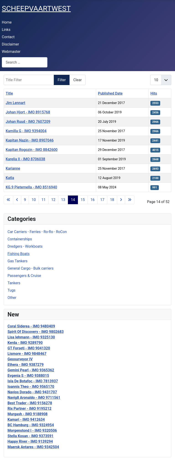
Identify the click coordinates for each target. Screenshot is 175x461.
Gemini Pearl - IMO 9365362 (31, 370)
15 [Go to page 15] (83, 200)
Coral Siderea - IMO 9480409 (31, 326)
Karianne (13, 168)
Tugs (11, 290)
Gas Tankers (18, 261)
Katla (10, 178)
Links (6, 29)
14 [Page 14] (73, 200)
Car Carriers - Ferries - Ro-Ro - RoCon (37, 232)
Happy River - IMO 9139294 (30, 441)
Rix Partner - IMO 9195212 (29, 408)
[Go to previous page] (17, 200)
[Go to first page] (8, 200)
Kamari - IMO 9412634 (26, 419)
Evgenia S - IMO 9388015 (28, 375)
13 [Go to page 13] (63, 200)
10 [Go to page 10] (34, 200)
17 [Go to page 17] (102, 200)
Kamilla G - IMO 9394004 (26, 131)
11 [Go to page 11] (43, 200)
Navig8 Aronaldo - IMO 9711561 (34, 397)
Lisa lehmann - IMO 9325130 (31, 337)
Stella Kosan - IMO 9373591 (31, 436)
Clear (77, 80)
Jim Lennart (15, 103)
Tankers (14, 283)
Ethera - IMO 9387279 (26, 364)
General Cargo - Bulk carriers (31, 268)
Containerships (20, 239)
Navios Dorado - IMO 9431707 (32, 392)
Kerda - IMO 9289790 (25, 342)
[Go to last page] (129, 200)
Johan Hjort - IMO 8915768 (28, 112)
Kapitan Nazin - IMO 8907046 (30, 140)
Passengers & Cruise (24, 275)
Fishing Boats (19, 254)
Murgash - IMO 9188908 (28, 414)
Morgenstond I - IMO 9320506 (32, 430)
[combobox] (24, 62)
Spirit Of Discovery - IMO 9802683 (36, 332)
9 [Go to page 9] (25, 200)
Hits (153, 93)
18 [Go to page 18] (112, 200)
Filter (62, 80)
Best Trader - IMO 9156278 (30, 403)
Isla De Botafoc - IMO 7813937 (33, 381)
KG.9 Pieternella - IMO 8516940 (31, 187)
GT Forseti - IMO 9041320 (29, 348)
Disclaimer (10, 44)
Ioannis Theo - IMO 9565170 (31, 386)
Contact (8, 37)
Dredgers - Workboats (25, 246)
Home (7, 22)
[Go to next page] (121, 200)
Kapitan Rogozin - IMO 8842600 (31, 149)
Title (9, 93)
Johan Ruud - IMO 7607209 (28, 121)
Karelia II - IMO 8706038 (25, 159)
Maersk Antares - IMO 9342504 (33, 447)
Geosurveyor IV (20, 359)
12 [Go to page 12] (53, 200)
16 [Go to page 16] (92, 200)
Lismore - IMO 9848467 (27, 353)
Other (12, 297)
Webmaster (11, 51)
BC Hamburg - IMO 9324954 (31, 425)
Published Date (110, 93)
